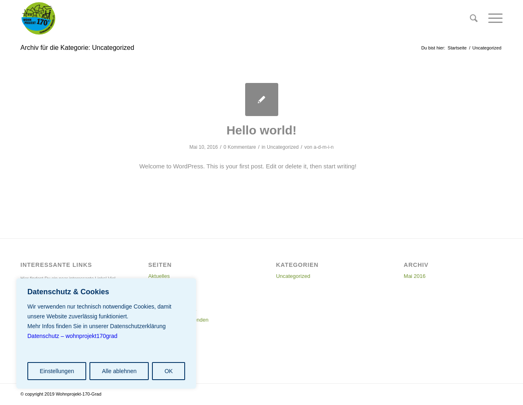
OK (169, 371)
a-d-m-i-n (324, 147)
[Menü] (493, 18)
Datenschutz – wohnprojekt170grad (72, 336)
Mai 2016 (414, 276)
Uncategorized (283, 147)
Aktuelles (159, 276)
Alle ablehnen (119, 371)
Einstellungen (57, 371)
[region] (106, 333)
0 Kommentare (240, 147)
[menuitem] (474, 18)
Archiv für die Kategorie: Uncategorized (77, 47)
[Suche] (474, 18)
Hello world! (261, 130)
